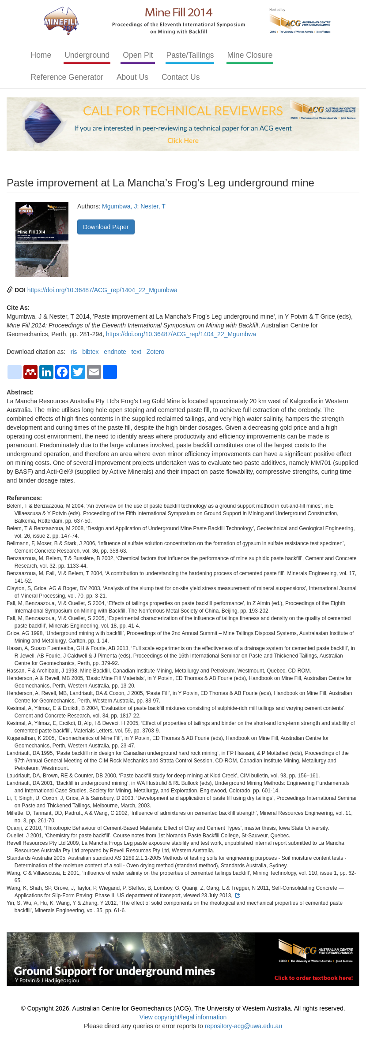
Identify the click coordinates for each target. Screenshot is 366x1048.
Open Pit (138, 55)
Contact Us (181, 77)
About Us (132, 77)
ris (74, 351)
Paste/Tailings (190, 55)
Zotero (155, 351)
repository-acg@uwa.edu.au (243, 1025)
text (137, 351)
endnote (115, 351)
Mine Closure (249, 55)
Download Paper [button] (106, 226)
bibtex (90, 351)
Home (41, 55)
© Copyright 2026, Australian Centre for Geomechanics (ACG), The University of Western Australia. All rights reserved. (183, 1008)
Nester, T (153, 206)
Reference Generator (67, 77)
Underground (86, 55)
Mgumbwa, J (119, 206)
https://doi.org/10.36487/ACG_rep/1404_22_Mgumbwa (102, 290)
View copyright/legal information (183, 1017)
